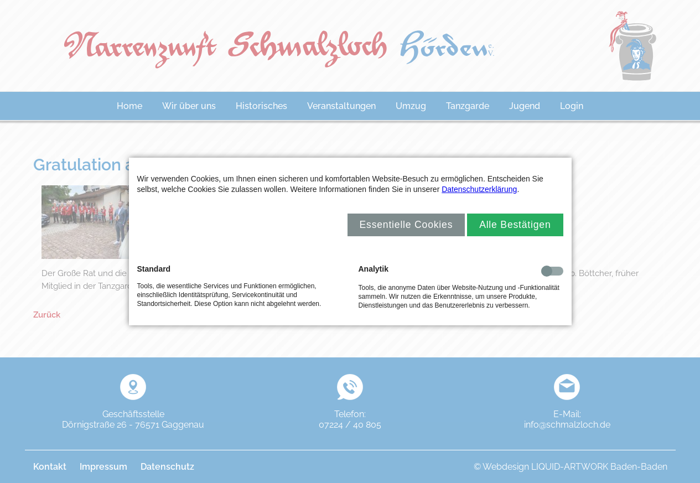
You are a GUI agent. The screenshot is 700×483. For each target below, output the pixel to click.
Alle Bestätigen (515, 224)
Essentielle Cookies (406, 224)
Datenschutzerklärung (479, 189)
